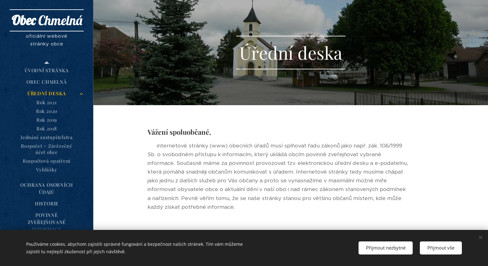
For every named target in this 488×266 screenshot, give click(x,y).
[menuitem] (47, 70)
